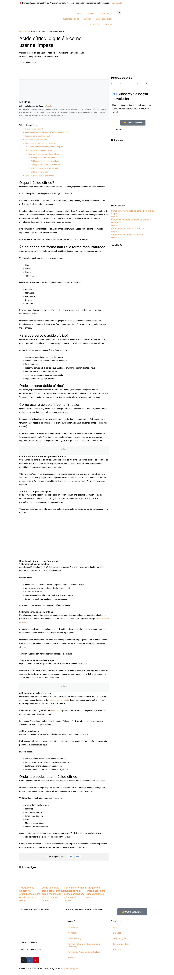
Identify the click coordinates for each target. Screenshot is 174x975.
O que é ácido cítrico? (34, 129)
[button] (119, 13)
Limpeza (91, 13)
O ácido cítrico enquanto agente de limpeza (46, 147)
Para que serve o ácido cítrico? (38, 136)
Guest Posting (74, 938)
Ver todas (118, 949)
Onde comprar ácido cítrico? (37, 139)
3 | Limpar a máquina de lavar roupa (46, 165)
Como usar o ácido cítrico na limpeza (41, 143)
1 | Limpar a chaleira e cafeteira (44, 157)
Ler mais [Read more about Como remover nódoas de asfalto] (115, 238)
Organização (106, 13)
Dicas (79, 13)
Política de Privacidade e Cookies (84, 952)
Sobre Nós (73, 927)
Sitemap (72, 957)
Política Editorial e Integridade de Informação (84, 945)
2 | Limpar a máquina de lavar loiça (46, 161)
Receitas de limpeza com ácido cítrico (44, 154)
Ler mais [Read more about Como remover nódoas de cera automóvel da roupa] (115, 216)
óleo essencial (56, 710)
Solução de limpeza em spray (40, 150)
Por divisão (95, 24)
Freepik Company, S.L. (70, 968)
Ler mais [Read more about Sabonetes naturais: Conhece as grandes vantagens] (115, 225)
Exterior (87, 19)
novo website (116, 3)
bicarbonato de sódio (28, 622)
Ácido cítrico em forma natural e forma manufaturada (48, 132)
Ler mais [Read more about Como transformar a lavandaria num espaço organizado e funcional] (67, 900)
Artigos (27, 31)
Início (21, 31)
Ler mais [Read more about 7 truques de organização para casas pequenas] (90, 897)
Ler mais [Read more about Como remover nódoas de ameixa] (115, 231)
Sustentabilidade (71, 19)
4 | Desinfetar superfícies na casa (45, 168)
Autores (108, 24)
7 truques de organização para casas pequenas (95, 890)
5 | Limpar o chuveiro (40, 172)
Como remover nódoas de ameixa (127, 228)
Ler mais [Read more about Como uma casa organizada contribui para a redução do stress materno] (45, 900)
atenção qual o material (60, 700)
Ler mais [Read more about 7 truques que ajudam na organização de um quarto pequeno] (23, 900)
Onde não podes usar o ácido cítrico (40, 175)
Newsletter (73, 933)
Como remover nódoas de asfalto (127, 234)
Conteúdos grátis (104, 19)
